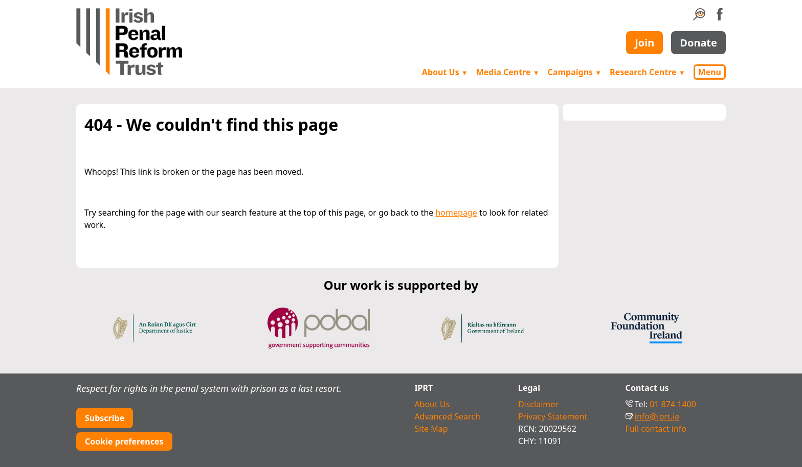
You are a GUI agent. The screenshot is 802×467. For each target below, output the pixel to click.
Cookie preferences (124, 441)
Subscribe (104, 418)
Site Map (431, 428)
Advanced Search (447, 416)
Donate (698, 43)
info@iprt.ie (657, 416)
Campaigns (575, 72)
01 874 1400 (673, 404)
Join (644, 43)
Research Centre (647, 72)
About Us (445, 72)
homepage (456, 212)
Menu (709, 72)
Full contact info (656, 428)
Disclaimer (538, 404)
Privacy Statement (553, 416)
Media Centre (508, 72)
